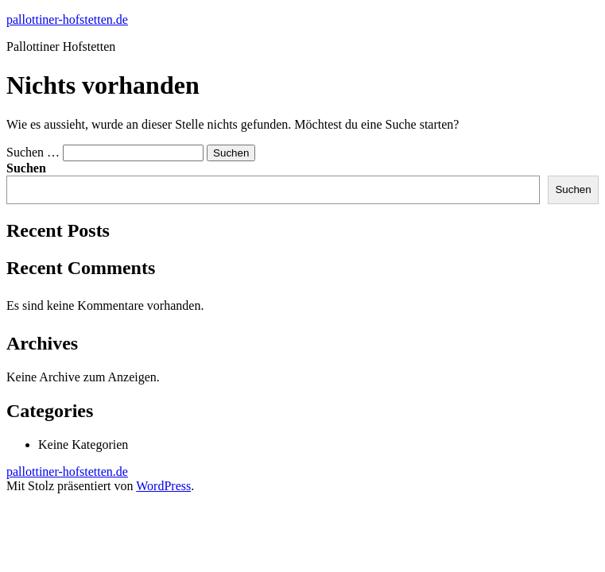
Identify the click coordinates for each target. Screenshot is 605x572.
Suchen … (33, 152)
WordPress (163, 486)
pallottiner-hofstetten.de (67, 19)
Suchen (26, 168)
